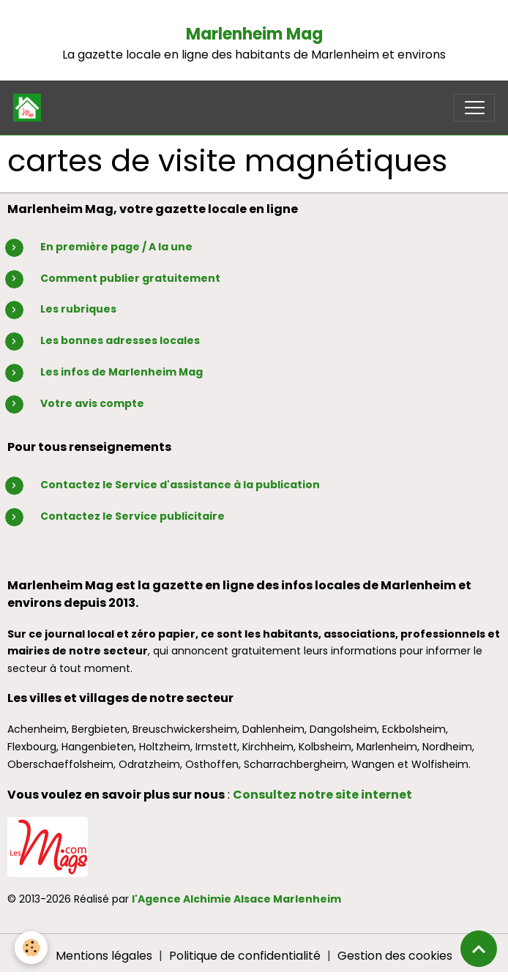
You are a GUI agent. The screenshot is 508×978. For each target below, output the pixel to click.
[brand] (30, 108)
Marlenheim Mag (254, 34)
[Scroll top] (478, 948)
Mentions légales (104, 955)
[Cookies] (31, 947)
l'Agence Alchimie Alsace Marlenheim (236, 899)
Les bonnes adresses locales (120, 340)
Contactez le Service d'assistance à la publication (180, 484)
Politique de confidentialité (245, 955)
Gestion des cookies (394, 955)
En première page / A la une (116, 246)
